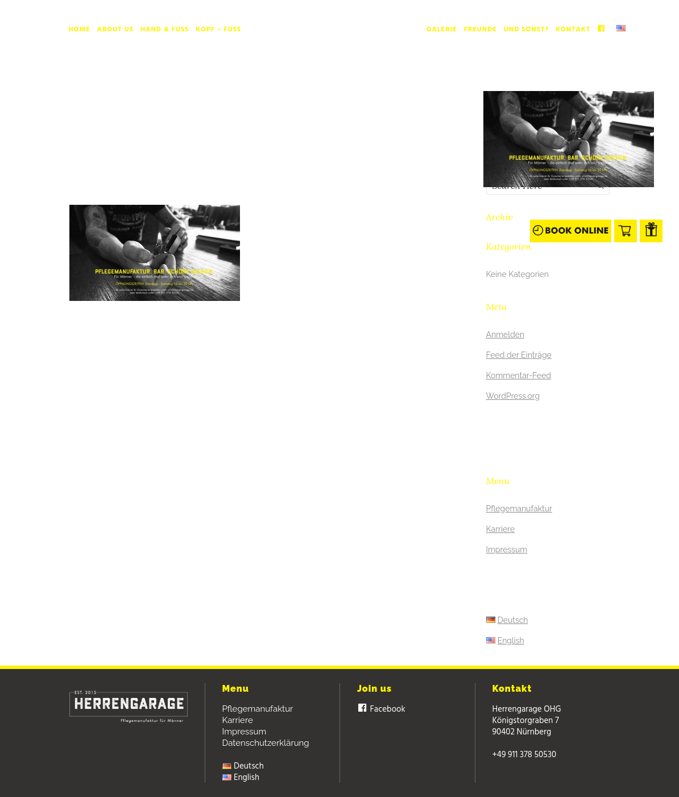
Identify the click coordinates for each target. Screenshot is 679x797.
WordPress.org (513, 395)
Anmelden (505, 334)
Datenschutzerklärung (265, 743)
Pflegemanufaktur (519, 508)
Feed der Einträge (519, 355)
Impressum (507, 549)
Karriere (500, 529)
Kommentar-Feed (519, 375)
